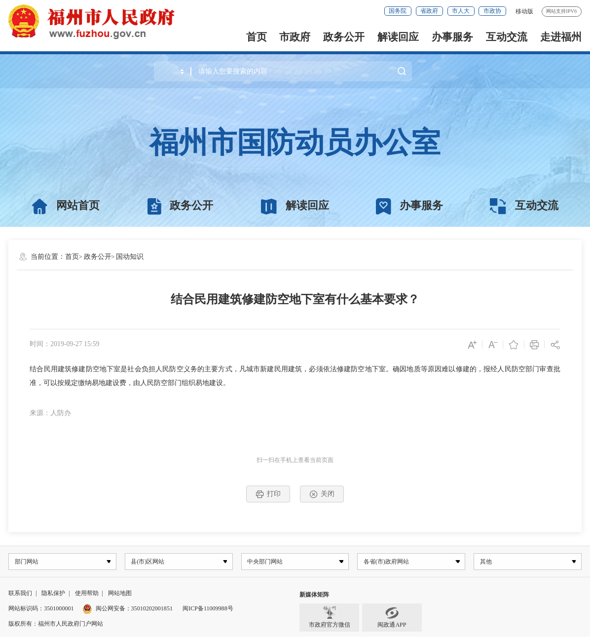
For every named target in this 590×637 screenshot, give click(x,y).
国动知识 (130, 256)
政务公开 (344, 37)
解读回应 (398, 37)
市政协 (492, 10)
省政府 (429, 10)
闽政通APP (391, 618)
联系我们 (20, 594)
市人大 (461, 10)
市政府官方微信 (329, 618)
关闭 (322, 494)
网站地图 (120, 594)
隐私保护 (53, 594)
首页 (256, 37)
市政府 (294, 37)
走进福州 (561, 37)
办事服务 (452, 37)
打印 (268, 494)
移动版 (524, 11)
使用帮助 (87, 594)
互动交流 (506, 37)
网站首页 (65, 206)
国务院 (397, 10)
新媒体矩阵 (314, 595)
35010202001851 (152, 609)
